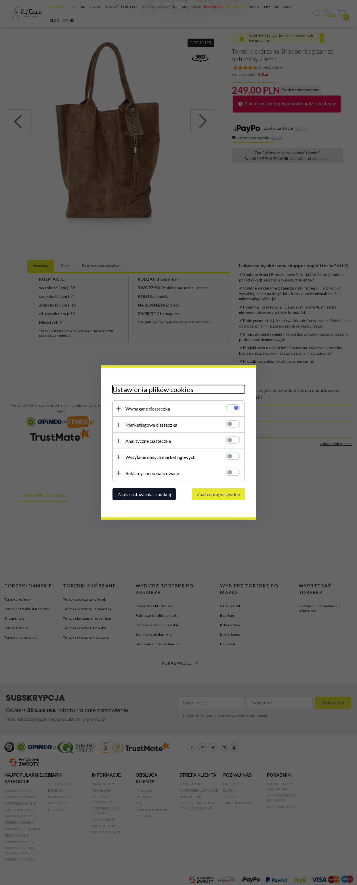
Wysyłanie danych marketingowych (160, 457)
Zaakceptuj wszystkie (218, 494)
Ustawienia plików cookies (152, 389)
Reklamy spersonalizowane (152, 473)
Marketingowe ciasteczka (151, 425)
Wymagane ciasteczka (147, 408)
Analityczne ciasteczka (148, 441)
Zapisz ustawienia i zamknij (144, 494)
